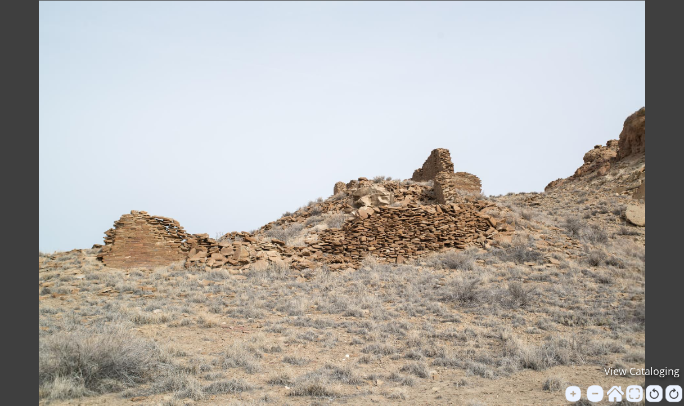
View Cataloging (642, 371)
